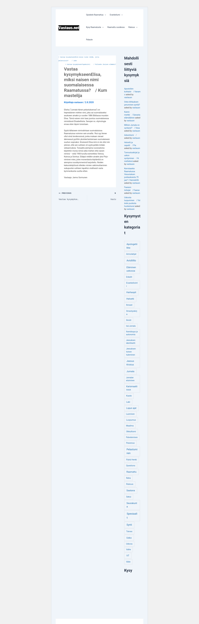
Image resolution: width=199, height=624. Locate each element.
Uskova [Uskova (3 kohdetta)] (129, 544)
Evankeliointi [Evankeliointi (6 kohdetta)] (132, 284)
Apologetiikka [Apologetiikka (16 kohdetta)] (131, 246)
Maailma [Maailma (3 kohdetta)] (129, 426)
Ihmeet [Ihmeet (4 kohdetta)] (129, 305)
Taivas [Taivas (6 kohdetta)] (129, 531)
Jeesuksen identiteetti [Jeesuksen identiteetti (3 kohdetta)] (130, 341)
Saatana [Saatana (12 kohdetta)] (130, 490)
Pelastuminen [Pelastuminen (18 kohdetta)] (132, 451)
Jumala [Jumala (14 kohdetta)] (130, 371)
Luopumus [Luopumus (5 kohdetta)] (131, 420)
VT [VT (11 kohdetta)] (127, 555)
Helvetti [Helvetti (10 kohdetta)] (130, 299)
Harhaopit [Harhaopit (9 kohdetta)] (131, 292)
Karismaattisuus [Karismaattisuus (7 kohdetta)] (131, 388)
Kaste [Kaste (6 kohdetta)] (129, 396)
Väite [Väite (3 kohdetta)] (128, 562)
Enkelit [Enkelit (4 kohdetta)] (129, 277)
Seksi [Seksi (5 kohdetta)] (128, 497)
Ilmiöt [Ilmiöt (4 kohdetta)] (128, 320)
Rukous (132, 27)
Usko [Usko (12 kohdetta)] (129, 537)
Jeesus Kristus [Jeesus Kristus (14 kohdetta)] (130, 363)
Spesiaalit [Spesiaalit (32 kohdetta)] (132, 515)
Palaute (89, 39)
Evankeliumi (116, 14)
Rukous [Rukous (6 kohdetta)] (129, 484)
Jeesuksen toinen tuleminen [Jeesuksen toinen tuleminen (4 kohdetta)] (131, 352)
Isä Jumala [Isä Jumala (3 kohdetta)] (130, 326)
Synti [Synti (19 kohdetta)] (129, 524)
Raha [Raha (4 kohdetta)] (128, 478)
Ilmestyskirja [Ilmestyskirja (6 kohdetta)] (131, 312)
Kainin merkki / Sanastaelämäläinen (132, 115)
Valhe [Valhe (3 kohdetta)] (128, 549)
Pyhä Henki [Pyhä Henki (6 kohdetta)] (131, 459)
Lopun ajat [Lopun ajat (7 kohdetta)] (131, 408)
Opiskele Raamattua (96, 14)
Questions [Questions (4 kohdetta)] (130, 465)
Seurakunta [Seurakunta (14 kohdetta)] (131, 505)
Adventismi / (130, 135)
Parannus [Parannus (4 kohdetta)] (130, 443)
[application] (104, 14)
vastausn (128, 97)
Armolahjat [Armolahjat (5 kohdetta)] (131, 254)
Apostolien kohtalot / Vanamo (132, 92)
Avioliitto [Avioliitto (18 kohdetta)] (131, 260)
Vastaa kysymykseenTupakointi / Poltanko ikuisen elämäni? (90, 65)
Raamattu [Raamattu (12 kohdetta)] (131, 471)
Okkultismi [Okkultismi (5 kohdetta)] (131, 431)
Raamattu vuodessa (116, 27)
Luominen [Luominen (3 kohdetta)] (130, 414)
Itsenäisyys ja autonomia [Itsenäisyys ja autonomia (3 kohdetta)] (132, 333)
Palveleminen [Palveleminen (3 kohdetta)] (132, 437)
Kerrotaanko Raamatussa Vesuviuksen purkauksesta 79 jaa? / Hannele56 (131, 174)
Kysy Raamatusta (95, 27)
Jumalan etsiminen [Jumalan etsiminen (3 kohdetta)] (130, 379)
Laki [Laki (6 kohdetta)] (128, 402)
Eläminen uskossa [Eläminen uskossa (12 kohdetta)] (131, 269)
